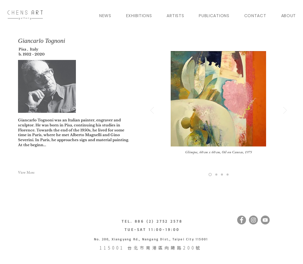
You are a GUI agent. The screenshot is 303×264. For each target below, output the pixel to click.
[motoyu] (222, 175)
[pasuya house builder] (216, 175)
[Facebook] (241, 220)
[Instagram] (253, 220)
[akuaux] (210, 174)
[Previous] (152, 111)
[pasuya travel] (228, 175)
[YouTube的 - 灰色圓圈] (265, 220)
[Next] (285, 111)
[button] (40, 172)
